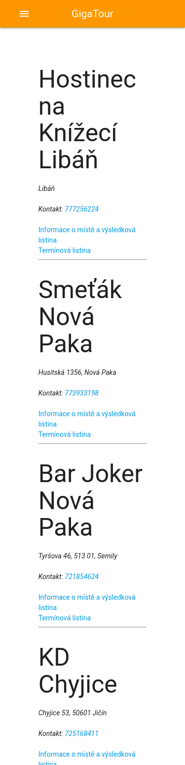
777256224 (82, 209)
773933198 (82, 393)
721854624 (82, 577)
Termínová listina (64, 250)
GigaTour (92, 14)
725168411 (82, 733)
